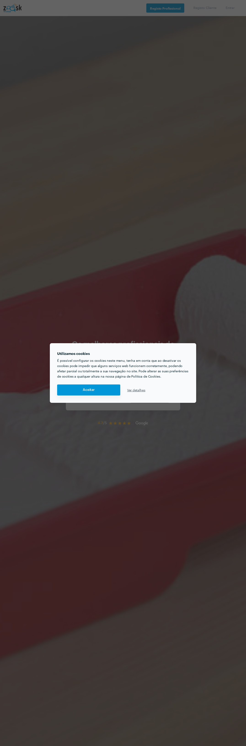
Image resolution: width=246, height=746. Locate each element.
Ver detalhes (136, 390)
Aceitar (89, 390)
